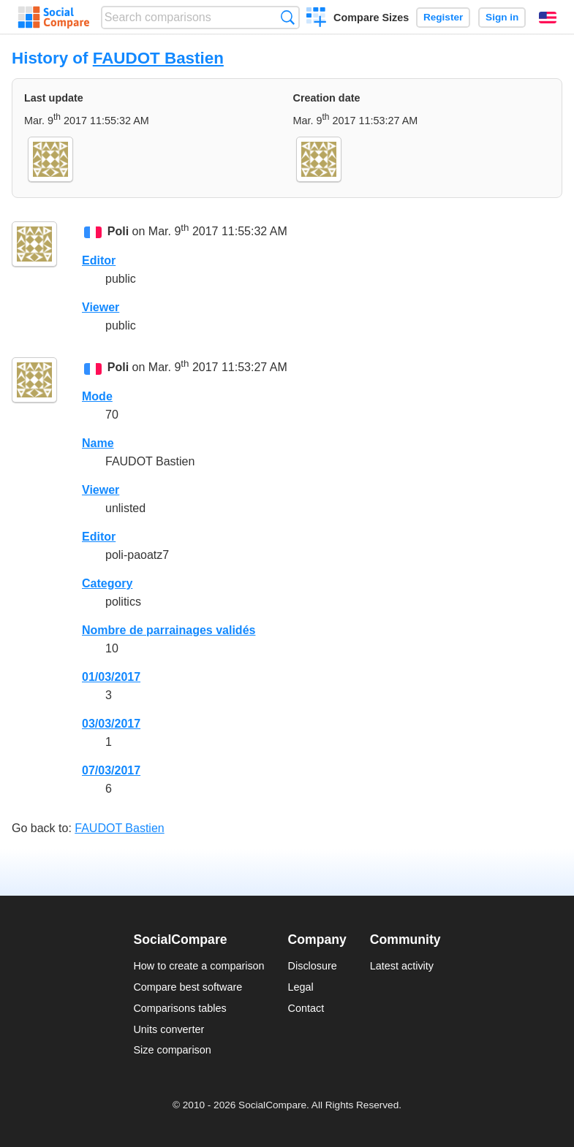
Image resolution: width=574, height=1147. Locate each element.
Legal (301, 987)
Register (443, 17)
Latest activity (402, 966)
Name (98, 443)
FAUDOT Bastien (158, 58)
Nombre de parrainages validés (168, 630)
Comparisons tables (179, 1008)
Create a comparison (316, 19)
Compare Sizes (371, 17)
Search (288, 17)
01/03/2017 (111, 677)
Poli (118, 232)
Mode (97, 396)
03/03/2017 (111, 723)
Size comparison (172, 1050)
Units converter (168, 1029)
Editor (99, 260)
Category (107, 583)
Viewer (100, 307)
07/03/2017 (111, 770)
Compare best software (187, 987)
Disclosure (312, 966)
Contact (306, 1008)
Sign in (502, 17)
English (547, 17)
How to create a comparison (198, 966)
